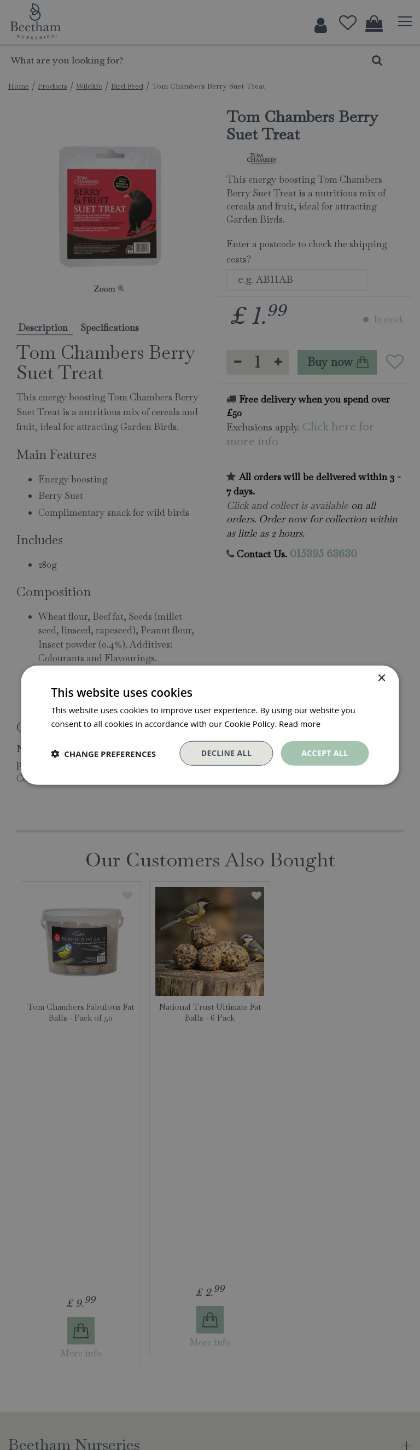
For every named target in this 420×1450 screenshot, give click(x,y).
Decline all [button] (226, 753)
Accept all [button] (324, 753)
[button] (103, 753)
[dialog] (210, 725)
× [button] (381, 678)
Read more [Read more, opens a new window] (300, 723)
